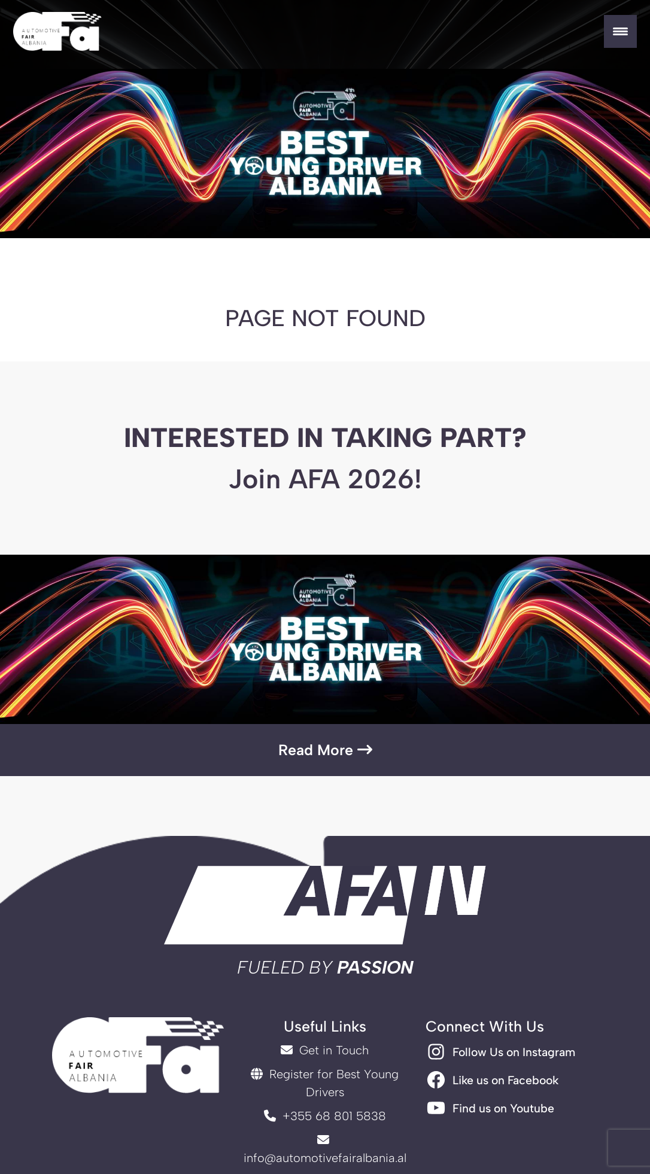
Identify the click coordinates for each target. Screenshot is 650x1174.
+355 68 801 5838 (325, 1116)
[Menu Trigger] (620, 31)
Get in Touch (325, 1050)
